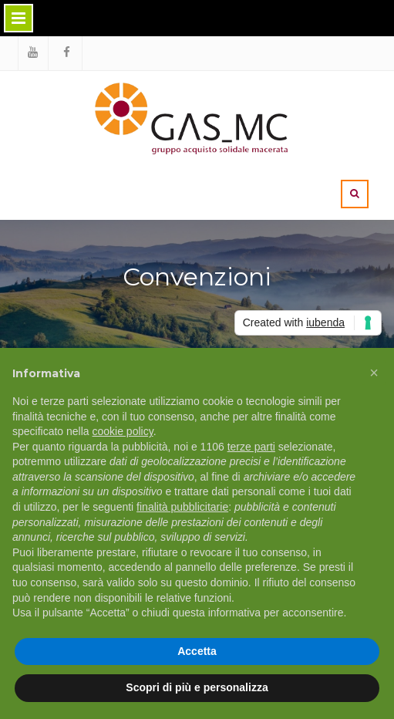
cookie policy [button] (123, 431)
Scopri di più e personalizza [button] (197, 687)
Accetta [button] (197, 651)
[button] (374, 372)
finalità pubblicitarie (182, 507)
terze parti (251, 447)
